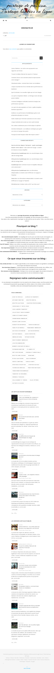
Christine (14, 184)
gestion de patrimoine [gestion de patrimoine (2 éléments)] (18, 330)
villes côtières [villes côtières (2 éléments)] (34, 380)
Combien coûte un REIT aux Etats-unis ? (30, 184)
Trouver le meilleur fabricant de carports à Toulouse (24, 74)
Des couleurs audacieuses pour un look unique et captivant (26, 125)
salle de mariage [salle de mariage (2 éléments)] (31, 358)
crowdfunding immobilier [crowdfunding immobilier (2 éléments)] (19, 318)
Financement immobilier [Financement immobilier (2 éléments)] (34, 327)
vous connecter (13, 49)
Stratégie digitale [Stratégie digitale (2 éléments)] (33, 364)
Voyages (21, 472)
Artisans (21, 584)
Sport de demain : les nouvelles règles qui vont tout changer (26, 92)
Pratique (21, 453)
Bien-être (21, 434)
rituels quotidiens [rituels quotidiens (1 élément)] (18, 358)
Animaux (8, 657)
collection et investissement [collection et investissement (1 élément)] (21, 312)
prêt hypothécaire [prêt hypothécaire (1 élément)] (17, 352)
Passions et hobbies (18, 654)
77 (15, 513)
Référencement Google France (36, 654)
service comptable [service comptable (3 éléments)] (17, 361)
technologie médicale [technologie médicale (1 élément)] (18, 367)
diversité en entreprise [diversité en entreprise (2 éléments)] (19, 324)
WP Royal (27, 656)
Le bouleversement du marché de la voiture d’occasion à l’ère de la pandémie (29, 495)
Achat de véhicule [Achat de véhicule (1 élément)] (17, 296)
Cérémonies (22, 657)
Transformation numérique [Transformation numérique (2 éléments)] (20, 370)
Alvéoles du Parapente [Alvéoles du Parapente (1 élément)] (32, 296)
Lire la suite (12, 33)
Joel (5, 35)
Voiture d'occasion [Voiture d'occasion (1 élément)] (18, 383)
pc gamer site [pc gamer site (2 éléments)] (31, 349)
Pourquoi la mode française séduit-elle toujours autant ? (25, 134)
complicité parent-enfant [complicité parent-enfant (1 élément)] (19, 315)
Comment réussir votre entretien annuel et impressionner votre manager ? (28, 567)
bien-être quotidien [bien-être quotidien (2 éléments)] (18, 303)
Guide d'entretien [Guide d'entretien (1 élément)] (30, 333)
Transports (28, 661)
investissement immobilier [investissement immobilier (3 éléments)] (20, 340)
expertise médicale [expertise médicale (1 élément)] (34, 324)
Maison (21, 415)
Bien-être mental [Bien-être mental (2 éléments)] (31, 300)
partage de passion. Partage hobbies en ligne (27, 8)
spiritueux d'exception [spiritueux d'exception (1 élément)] (19, 364)
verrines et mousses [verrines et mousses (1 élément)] (18, 376)
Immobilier (39, 657)
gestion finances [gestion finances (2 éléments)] (17, 333)
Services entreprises (24, 395)
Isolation (18, 659)
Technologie (22, 661)
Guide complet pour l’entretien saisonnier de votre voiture (26, 118)
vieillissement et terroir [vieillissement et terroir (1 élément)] (19, 380)
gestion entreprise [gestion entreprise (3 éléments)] (33, 330)
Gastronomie (33, 657)
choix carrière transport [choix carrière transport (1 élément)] (19, 309)
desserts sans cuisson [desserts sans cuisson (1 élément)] (19, 321)
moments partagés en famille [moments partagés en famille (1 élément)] (21, 346)
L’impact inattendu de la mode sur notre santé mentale (25, 122)
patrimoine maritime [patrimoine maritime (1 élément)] (18, 349)
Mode (22, 659)
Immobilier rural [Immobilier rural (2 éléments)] (17, 336)
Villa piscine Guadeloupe (18, 153)
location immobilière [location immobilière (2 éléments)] (18, 343)
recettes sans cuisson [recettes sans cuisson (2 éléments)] (19, 355)
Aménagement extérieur (25, 544)
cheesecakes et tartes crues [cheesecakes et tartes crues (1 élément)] (20, 306)
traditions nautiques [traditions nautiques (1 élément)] (34, 367)
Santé (38, 659)
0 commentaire (47, 35)
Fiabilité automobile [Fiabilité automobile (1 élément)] (18, 327)
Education (21, 563)
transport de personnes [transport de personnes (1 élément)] (19, 373)
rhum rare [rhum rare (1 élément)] (31, 355)
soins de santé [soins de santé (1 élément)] (30, 361)
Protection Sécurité (32, 659)
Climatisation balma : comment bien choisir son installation (25, 83)
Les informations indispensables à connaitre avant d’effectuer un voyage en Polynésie (26, 173)
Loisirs (21, 524)
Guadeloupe (15, 164)
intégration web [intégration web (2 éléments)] (29, 336)
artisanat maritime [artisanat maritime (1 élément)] (18, 300)
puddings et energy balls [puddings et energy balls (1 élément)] (33, 352)
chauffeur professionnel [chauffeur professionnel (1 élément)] (34, 303)
